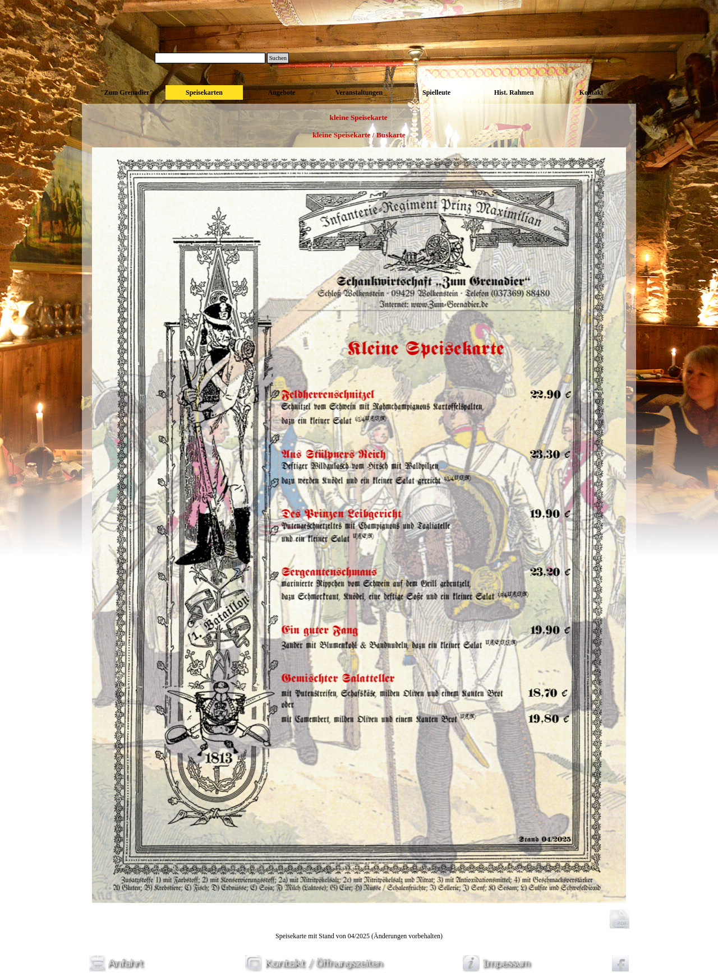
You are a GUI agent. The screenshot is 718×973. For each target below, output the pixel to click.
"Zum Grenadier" (126, 92)
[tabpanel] (359, 135)
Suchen (278, 58)
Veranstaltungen (359, 92)
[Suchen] (210, 58)
